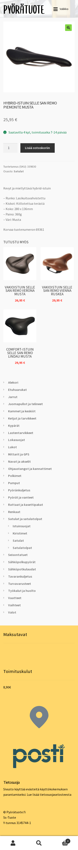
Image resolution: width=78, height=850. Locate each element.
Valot (12, 612)
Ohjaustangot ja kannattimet (30, 469)
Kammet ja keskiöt (22, 411)
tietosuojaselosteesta (55, 794)
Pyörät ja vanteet (21, 497)
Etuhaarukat (17, 390)
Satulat (19, 171)
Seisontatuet (18, 555)
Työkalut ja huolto (22, 591)
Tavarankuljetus (20, 576)
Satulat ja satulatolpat (25, 519)
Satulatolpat (22, 548)
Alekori (13, 382)
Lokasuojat (16, 440)
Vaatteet (14, 598)
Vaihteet (14, 605)
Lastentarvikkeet (20, 433)
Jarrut (12, 397)
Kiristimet (20, 533)
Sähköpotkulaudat (22, 569)
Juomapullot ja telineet (25, 404)
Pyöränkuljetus (19, 490)
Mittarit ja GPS (18, 454)
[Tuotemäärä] (10, 148)
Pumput (14, 483)
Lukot (12, 447)
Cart (61, 840)
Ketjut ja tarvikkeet (22, 418)
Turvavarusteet (19, 584)
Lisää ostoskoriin (37, 148)
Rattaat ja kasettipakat (25, 504)
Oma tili (13, 843)
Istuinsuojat (22, 526)
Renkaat (14, 512)
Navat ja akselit (19, 461)
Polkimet (14, 476)
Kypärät (14, 425)
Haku (39, 843)
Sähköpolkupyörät (22, 562)
